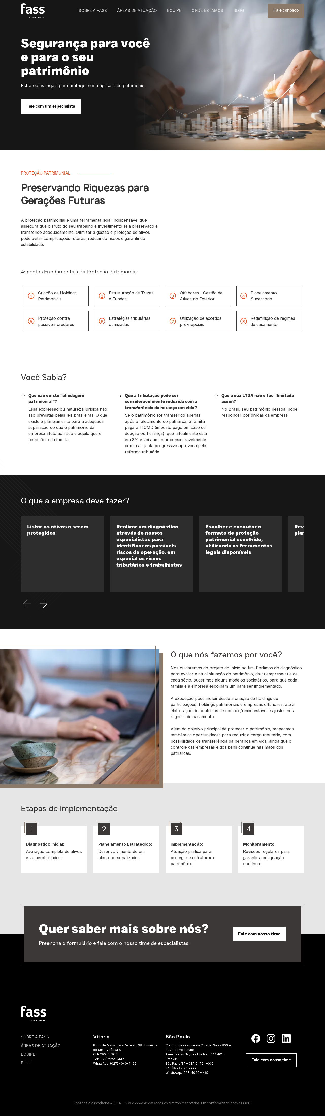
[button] (43, 603)
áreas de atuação (137, 10)
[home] (33, 10)
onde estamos (207, 10)
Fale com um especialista (50, 106)
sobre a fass (93, 10)
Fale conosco (286, 10)
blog (238, 10)
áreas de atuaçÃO (41, 1045)
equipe (174, 10)
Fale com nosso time (259, 934)
